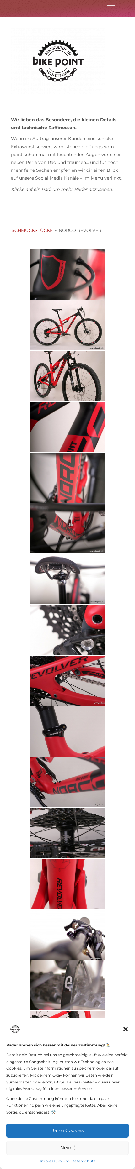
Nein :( (67, 1148)
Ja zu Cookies (68, 1130)
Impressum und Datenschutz (67, 1161)
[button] (125, 1029)
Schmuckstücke (32, 230)
